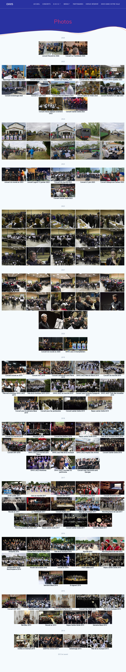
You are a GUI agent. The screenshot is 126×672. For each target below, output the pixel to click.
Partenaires (78, 4)
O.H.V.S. (56, 4)
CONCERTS (46, 4)
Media (66, 4)
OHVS (9, 4)
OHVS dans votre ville (110, 4)
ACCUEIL (37, 4)
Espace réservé (92, 4)
